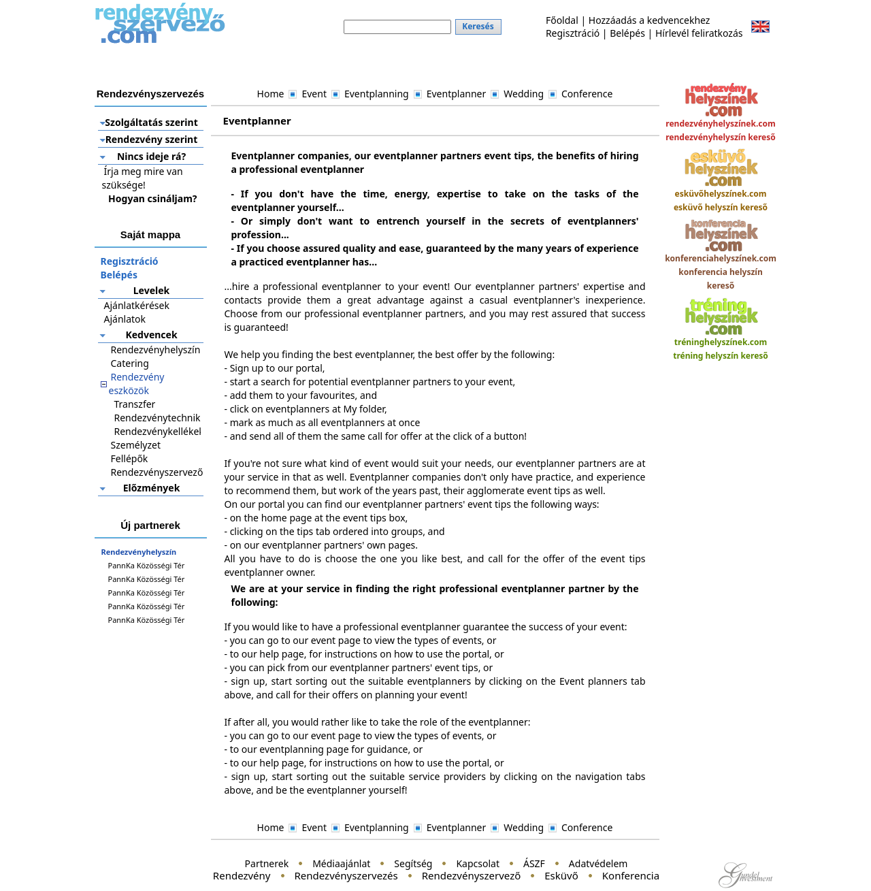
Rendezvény (242, 875)
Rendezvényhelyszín (156, 349)
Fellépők (129, 458)
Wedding (524, 93)
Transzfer (135, 404)
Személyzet (136, 444)
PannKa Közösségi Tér (146, 565)
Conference (586, 93)
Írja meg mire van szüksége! (142, 178)
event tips (456, 667)
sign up (248, 681)
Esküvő (561, 875)
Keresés (478, 26)
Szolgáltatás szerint (151, 122)
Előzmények (151, 487)
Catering (130, 363)
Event (314, 93)
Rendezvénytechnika (160, 417)
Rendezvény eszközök (137, 383)
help (269, 653)
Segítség (413, 863)
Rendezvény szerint (151, 139)
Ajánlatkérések (136, 305)
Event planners (593, 681)
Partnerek (267, 863)
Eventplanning (376, 93)
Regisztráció (572, 33)
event (323, 640)
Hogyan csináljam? (152, 198)
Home (270, 93)
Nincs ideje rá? (151, 156)
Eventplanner (457, 93)
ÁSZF (534, 863)
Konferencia (630, 875)
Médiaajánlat (341, 863)
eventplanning (291, 749)
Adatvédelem (598, 863)
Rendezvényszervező (157, 472)
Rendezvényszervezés (346, 875)
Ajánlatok (125, 318)
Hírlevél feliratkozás (699, 33)
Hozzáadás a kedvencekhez (649, 20)
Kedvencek (151, 334)
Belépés (627, 33)
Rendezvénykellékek (159, 431)
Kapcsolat (477, 863)
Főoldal (562, 20)
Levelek (151, 290)
